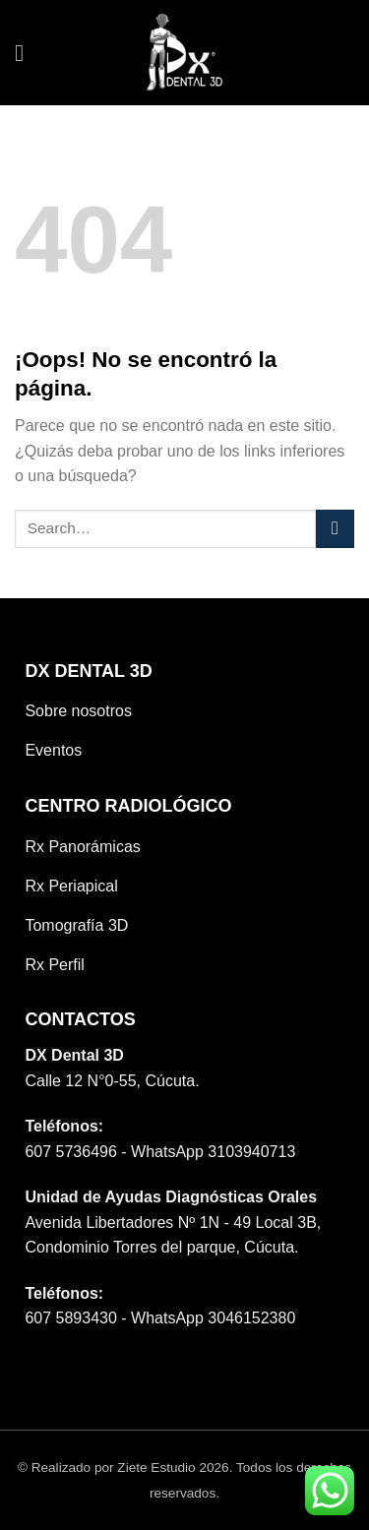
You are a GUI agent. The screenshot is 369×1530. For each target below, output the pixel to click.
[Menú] (26, 53)
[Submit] (335, 529)
